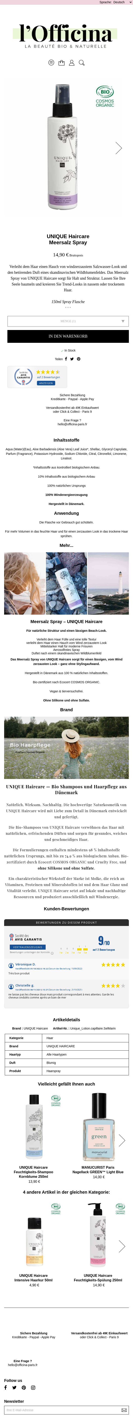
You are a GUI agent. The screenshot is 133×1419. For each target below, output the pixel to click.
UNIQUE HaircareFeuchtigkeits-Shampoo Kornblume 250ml (33, 1172)
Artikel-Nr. (60, 1028)
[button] (120, 148)
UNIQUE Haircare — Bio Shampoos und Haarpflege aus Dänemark (66, 789)
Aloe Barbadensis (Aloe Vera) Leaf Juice (60, 449)
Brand (16, 1028)
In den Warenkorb (68, 336)
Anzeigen (46, 383)
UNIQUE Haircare (68, 236)
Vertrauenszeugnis (27, 947)
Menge (65, 321)
